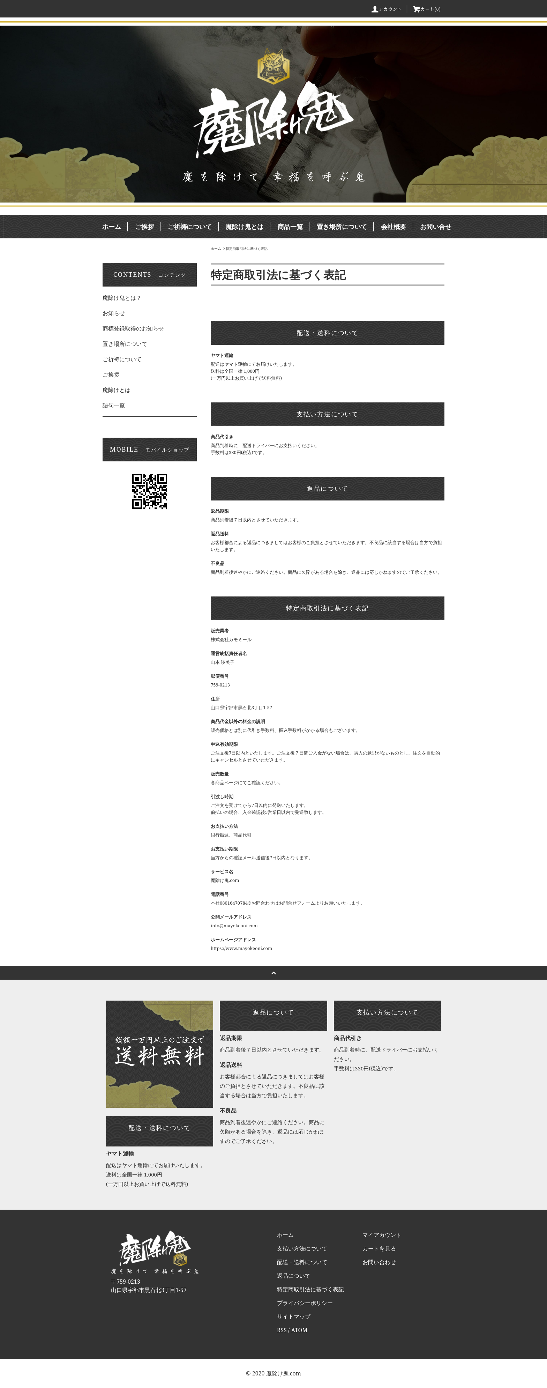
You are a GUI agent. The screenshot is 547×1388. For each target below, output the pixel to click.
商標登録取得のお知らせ (133, 328)
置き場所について (342, 226)
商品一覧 (290, 226)
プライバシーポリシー (305, 1303)
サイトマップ (293, 1316)
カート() (426, 9)
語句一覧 (114, 405)
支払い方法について (302, 1248)
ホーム (111, 226)
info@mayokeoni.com (234, 925)
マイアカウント (382, 1235)
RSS (282, 1330)
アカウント (386, 9)
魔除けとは (116, 390)
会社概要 (393, 226)
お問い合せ (435, 226)
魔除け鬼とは (244, 226)
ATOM (299, 1330)
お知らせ (114, 313)
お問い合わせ (379, 1262)
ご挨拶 (144, 226)
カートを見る (379, 1248)
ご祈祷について (190, 226)
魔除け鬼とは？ (122, 298)
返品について (293, 1275)
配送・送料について (302, 1262)
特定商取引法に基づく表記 (247, 248)
